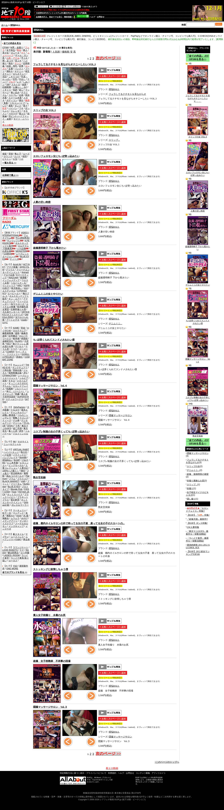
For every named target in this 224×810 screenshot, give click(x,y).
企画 (21, 95)
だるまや (15, 410)
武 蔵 (25, 515)
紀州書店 (13, 336)
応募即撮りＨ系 (18, 309)
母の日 (24, 452)
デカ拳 (16, 420)
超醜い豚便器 (8, 415)
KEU (8, 343)
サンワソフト (13, 240)
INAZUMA (13, 277)
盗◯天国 (17, 428)
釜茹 (17, 333)
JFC (25, 373)
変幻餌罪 (15, 500)
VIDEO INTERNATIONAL (15, 233)
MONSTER (21, 251)
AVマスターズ (17, 304)
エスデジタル (8, 291)
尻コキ (18, 60)
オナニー (19, 71)
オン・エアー (15, 298)
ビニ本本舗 (12, 462)
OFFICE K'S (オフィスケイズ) (16, 313)
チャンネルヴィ (18, 412)
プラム (12, 478)
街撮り (190, 488)
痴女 (11, 63)
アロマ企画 (9, 275)
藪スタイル (18, 534)
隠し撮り (191, 499)
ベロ (21, 159)
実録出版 (17, 370)
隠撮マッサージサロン (120, 415)
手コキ (24, 58)
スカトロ (15, 84)
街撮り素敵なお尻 (195, 480)
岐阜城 (16, 338)
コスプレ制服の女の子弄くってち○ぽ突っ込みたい (198, 397)
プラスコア (22, 478)
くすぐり (6, 90)
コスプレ (13, 95)
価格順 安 (67, 51)
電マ (25, 105)
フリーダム (16, 484)
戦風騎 (9, 388)
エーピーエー (14, 293)
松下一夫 (6, 513)
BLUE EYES (14, 486)
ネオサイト (23, 441)
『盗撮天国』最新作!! (197, 519)
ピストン (6, 159)
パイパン (13, 108)
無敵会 (5, 518)
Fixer (14, 492)
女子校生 (10, 50)
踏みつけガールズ (15, 476)
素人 (25, 50)
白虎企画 (6, 251)
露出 (21, 100)
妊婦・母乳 (11, 66)
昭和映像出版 (15, 373)
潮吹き (9, 71)
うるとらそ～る (18, 283)
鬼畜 (6, 103)
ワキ (21, 108)
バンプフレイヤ (10, 457)
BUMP (17, 460)
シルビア (23, 378)
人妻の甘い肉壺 (197, 210)
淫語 (4, 76)
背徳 (11, 153)
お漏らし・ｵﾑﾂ (20, 87)
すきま (12, 380)
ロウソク (8, 156)
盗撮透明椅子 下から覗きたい (197, 246)
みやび (24, 518)
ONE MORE (12, 568)
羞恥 (11, 105)
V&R (23, 481)
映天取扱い (16, 288)
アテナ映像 (12, 267)
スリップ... (114, 140)
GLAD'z (19, 341)
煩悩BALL (7, 460)
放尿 (24, 84)
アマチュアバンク (15, 300)
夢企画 (26, 539)
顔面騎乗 (6, 87)
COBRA (7, 254)
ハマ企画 (21, 248)
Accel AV (17, 264)
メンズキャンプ (16, 526)
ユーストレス (17, 537)
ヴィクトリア (8, 285)
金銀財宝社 (7, 341)
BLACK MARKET (10, 481)
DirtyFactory (19, 407)
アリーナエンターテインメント (16, 271)
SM (8, 84)
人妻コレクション (15, 466)
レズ (19, 82)
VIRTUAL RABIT (21, 449)
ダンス (18, 105)
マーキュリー (19, 510)
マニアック (18, 513)
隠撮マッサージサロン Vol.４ (197, 359)
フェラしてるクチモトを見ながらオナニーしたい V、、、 (198, 97)
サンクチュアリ (20, 367)
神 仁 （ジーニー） (15, 391)
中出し (22, 79)
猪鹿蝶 (23, 277)
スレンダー (16, 111)
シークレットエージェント (15, 376)
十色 (17, 425)
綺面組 (24, 338)
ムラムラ (15, 518)
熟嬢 (17, 394)
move (18, 515)
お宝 (15, 159)
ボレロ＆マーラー (20, 505)
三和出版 (6, 370)
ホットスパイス (14, 494)
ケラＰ (14, 349)
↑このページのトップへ (167, 762)
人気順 (56, 51)
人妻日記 (23, 468)
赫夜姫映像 (7, 333)
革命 (23, 328)
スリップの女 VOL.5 (197, 136)
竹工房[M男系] (23, 238)
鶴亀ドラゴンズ (20, 418)
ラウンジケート (20, 547)
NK (14, 441)
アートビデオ (12, 320)
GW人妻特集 (193, 527)
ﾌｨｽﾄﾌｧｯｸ (13, 113)
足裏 (11, 68)
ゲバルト (19, 346)
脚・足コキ (7, 60)
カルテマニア (19, 330)
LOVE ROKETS (10, 550)
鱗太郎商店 (13, 552)
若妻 (21, 66)
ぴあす (25, 460)
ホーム (4, 25)
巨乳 (15, 79)
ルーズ (26, 153)
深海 (4, 380)
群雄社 (19, 357)
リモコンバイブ (17, 103)
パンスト (19, 68)
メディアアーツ (10, 521)
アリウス (10, 269)
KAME (16, 328)
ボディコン (11, 100)
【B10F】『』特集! (198, 515)
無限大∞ (10, 515)
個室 (4, 153)
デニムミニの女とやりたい (198, 284)
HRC (19, 285)
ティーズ (14, 259)
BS (3, 462)
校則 (24, 156)
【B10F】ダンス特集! (197, 523)
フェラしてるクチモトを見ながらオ (127, 94)
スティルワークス (14, 399)
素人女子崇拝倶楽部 (15, 395)
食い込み (15, 92)
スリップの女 (193, 466)
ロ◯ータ (15, 53)
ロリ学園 (25, 552)
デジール (17, 423)
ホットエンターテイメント (15, 501)
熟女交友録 (197, 435)
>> (9, 163)
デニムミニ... (115, 323)
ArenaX (25, 272)
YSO (15, 566)
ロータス (13, 560)
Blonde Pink (16, 489)
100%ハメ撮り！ (10, 470)
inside (24, 320)
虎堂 (21, 431)
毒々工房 (13, 431)
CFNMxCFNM (9, 375)
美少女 (5, 53)
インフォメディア (11, 280)
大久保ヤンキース (11, 312)
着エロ (22, 113)
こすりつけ (14, 76)
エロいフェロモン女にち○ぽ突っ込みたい (197, 172)
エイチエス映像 (15, 305)
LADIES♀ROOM (12, 555)
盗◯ (21, 90)
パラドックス (19, 455)
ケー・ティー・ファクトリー (14, 353)
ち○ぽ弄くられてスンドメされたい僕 (197, 321)
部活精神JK (16, 473)
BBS (23, 470)
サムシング (18, 365)
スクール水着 (15, 97)
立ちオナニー (19, 74)
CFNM (5, 47)
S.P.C (5, 322)
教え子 (18, 153)
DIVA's (10, 425)
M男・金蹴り (16, 47)
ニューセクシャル (12, 444)
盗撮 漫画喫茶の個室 (198, 474)
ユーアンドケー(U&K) (15, 538)
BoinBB (23, 457)
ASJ (26, 288)
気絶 (15, 90)
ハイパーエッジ (11, 452)
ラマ (21, 550)
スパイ (17, 156)
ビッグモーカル (16, 465)
